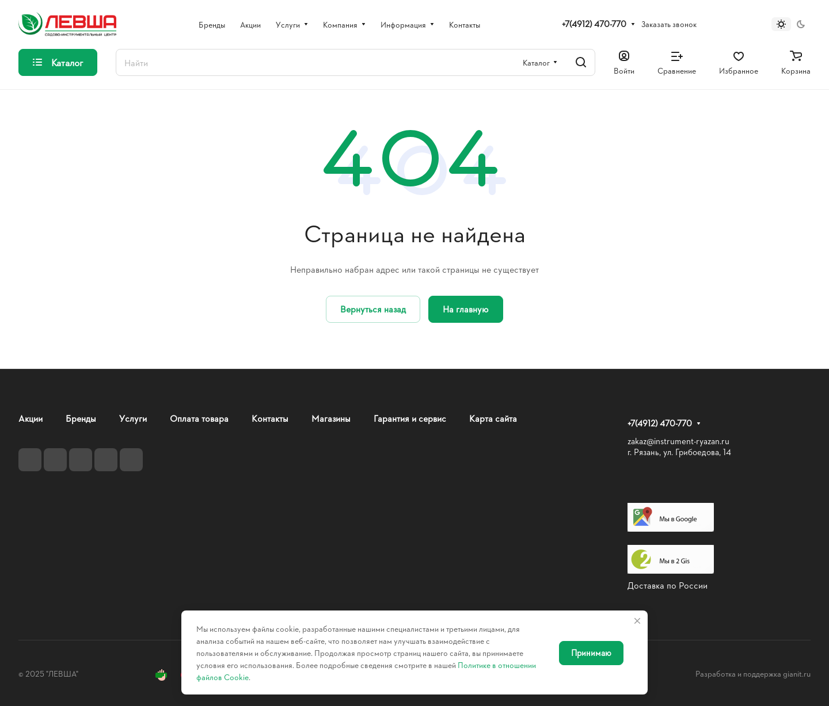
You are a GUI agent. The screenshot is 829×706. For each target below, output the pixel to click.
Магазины (331, 418)
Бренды (81, 418)
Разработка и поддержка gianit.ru (753, 673)
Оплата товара (199, 418)
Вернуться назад (373, 308)
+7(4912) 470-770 (594, 24)
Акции (30, 418)
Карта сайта (493, 418)
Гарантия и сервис (410, 418)
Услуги (133, 418)
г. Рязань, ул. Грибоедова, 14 (679, 452)
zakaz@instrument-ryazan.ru (678, 441)
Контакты (270, 418)
